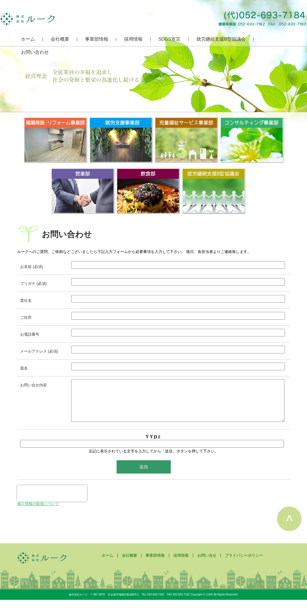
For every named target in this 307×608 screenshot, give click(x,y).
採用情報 (133, 39)
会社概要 (60, 39)
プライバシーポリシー (244, 563)
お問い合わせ (35, 52)
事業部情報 (96, 39)
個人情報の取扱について (38, 512)
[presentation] (52, 501)
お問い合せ (206, 563)
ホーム (28, 39)
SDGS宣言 (169, 39)
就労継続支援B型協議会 (221, 39)
